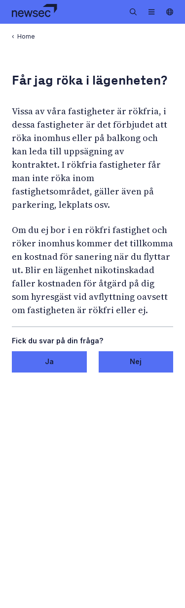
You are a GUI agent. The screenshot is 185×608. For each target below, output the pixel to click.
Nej (136, 361)
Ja (49, 361)
